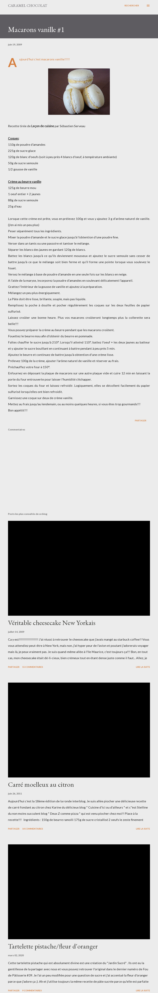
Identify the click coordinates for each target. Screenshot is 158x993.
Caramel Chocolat (27, 5)
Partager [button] (140, 420)
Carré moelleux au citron (41, 784)
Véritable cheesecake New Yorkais (51, 622)
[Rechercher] (132, 5)
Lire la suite (143, 667)
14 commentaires (32, 828)
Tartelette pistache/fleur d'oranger (53, 946)
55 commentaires (32, 667)
